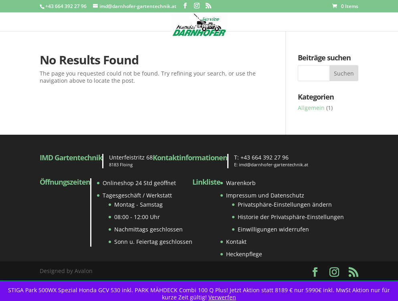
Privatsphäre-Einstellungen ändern (285, 204)
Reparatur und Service (302, 18)
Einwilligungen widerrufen (273, 229)
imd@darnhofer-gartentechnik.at (273, 164)
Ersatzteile (154, 18)
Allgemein (311, 108)
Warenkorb (241, 183)
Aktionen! (201, 18)
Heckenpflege (244, 254)
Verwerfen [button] (222, 297)
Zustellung (246, 18)
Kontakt (354, 18)
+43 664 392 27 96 (264, 157)
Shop (115, 18)
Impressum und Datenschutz (265, 195)
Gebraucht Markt (74, 18)
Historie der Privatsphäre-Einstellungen (291, 217)
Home (32, 18)
